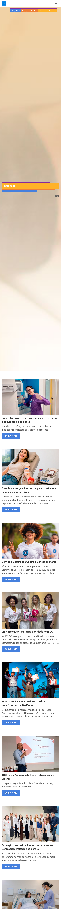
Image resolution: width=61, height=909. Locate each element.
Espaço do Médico (29, 11)
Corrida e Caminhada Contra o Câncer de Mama (29, 561)
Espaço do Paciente (47, 11)
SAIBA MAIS (11, 436)
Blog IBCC (16, 11)
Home (56, 196)
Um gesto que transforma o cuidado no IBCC (27, 631)
